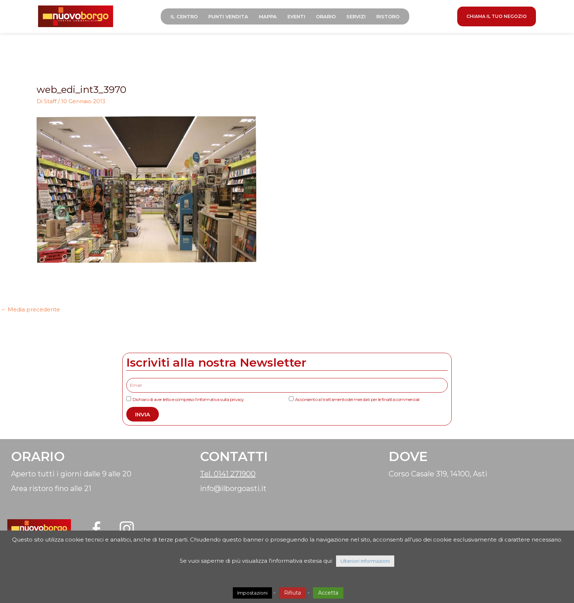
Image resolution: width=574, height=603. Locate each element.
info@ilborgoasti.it (233, 488)
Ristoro (387, 16)
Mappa (268, 16)
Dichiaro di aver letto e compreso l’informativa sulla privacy (188, 399)
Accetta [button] (328, 592)
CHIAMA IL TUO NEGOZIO (496, 16)
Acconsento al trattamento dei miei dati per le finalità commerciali (357, 399)
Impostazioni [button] (252, 593)
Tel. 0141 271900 (228, 473)
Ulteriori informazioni (365, 561)
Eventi (296, 16)
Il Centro (184, 16)
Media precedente (30, 309)
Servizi (356, 16)
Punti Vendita (228, 16)
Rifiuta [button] (292, 592)
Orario (326, 16)
